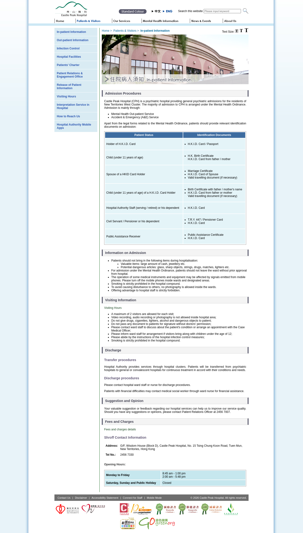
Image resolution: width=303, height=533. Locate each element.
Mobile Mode (154, 497)
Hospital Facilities (69, 56)
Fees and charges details (120, 429)
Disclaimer (81, 497)
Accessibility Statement (105, 497)
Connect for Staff (132, 497)
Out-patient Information (72, 40)
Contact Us (64, 497)
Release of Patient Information (69, 86)
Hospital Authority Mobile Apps (74, 126)
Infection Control (68, 48)
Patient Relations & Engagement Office (70, 75)
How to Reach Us (68, 116)
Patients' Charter (68, 65)
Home (105, 30)
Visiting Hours (66, 96)
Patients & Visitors (124, 30)
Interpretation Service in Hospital (73, 106)
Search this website (190, 11)
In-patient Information (71, 32)
